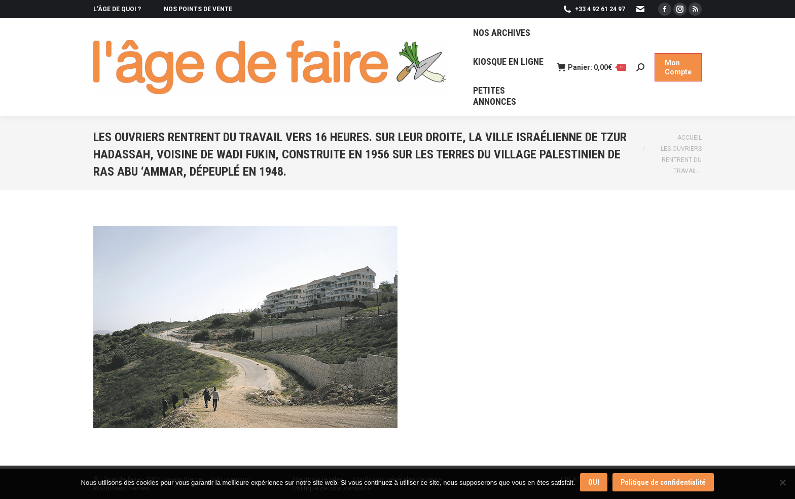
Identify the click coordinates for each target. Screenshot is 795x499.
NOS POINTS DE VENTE (198, 9)
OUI (593, 482)
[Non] (782, 482)
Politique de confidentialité (663, 482)
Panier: (591, 67)
